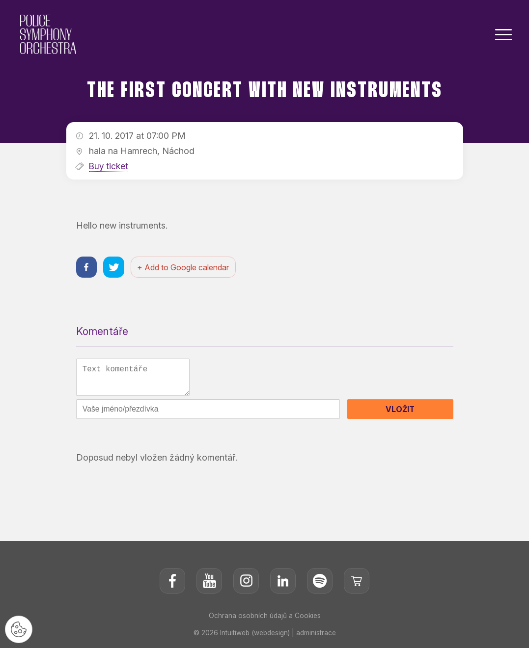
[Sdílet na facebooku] (87, 268)
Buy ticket (109, 166)
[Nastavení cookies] (19, 628)
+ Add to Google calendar (186, 268)
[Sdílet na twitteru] (116, 268)
